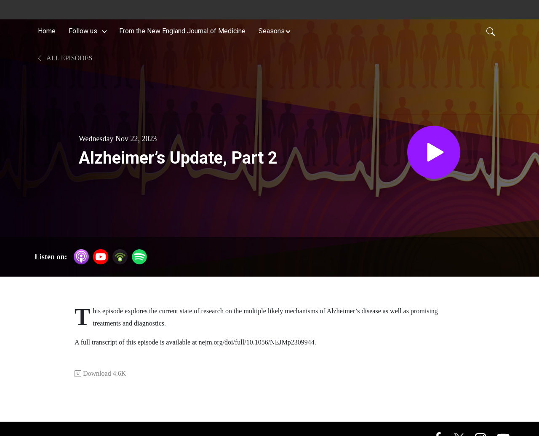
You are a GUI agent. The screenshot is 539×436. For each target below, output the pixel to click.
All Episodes (64, 58)
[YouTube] (100, 256)
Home (47, 31)
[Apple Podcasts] (81, 256)
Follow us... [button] (85, 31)
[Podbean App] (120, 256)
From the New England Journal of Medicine (182, 31)
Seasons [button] (272, 31)
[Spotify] (139, 256)
